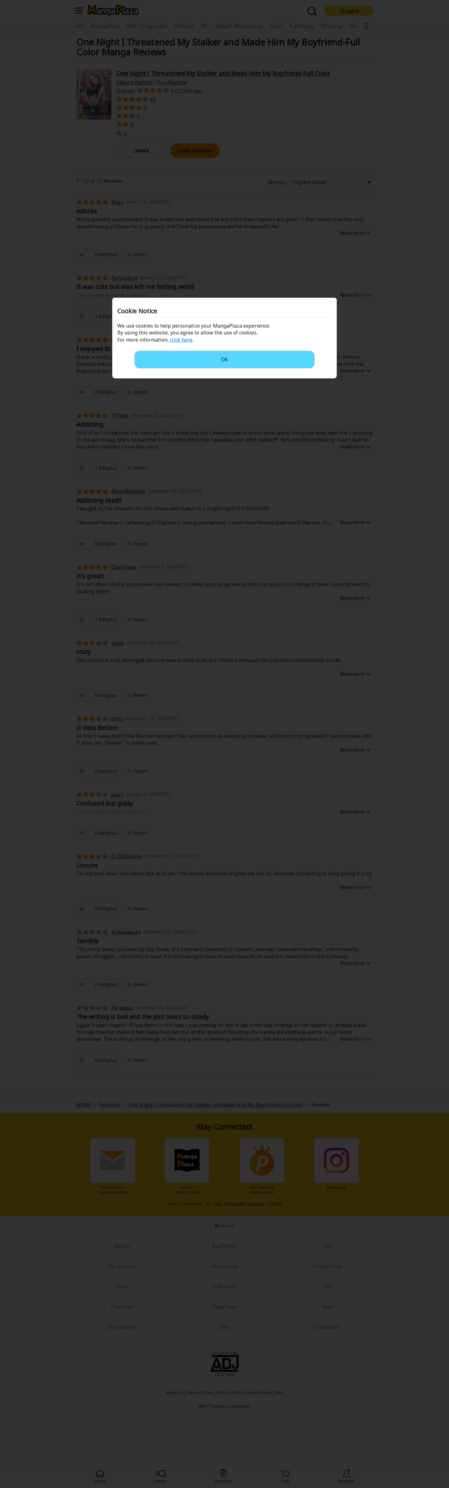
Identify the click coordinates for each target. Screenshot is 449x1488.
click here (181, 339)
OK (224, 359)
